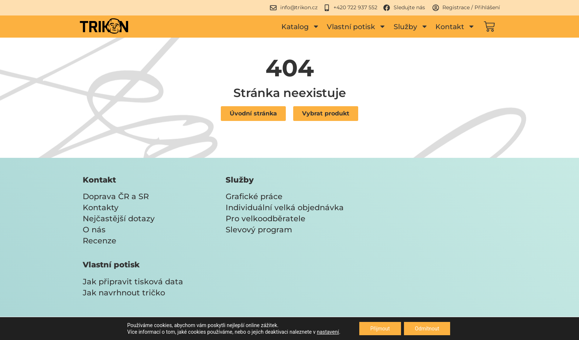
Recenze (99, 240)
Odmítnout (427, 329)
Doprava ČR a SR (116, 196)
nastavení (328, 332)
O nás (94, 229)
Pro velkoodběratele (265, 218)
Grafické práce (254, 196)
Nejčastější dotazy (119, 218)
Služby (411, 26)
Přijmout (380, 329)
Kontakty (101, 207)
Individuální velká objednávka (285, 207)
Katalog (300, 26)
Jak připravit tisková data (133, 281)
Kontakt (455, 26)
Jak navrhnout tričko (124, 292)
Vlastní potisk (356, 26)
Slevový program (259, 229)
